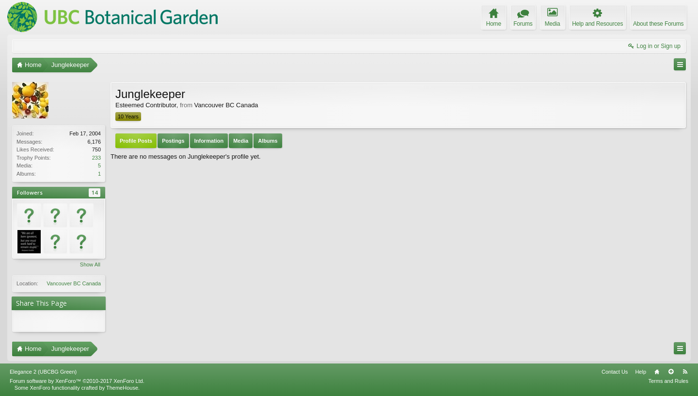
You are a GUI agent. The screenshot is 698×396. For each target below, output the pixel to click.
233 (96, 158)
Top (670, 371)
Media (240, 141)
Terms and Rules (668, 381)
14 (94, 192)
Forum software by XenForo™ (77, 381)
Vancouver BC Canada (74, 283)
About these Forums (658, 23)
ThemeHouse (122, 388)
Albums (267, 141)
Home (656, 371)
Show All (90, 264)
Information (209, 141)
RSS (685, 371)
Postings (173, 141)
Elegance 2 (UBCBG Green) (43, 372)
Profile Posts (136, 141)
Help (640, 372)
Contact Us (615, 372)
